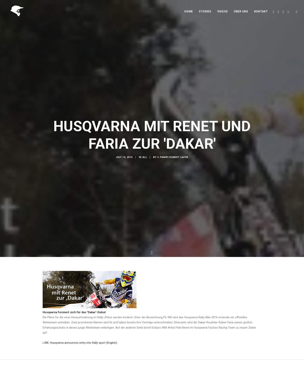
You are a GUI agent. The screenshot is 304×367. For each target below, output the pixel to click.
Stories (205, 13)
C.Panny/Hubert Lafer (172, 159)
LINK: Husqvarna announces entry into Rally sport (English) (80, 340)
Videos (222, 13)
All (144, 159)
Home (188, 13)
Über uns (241, 13)
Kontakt (261, 13)
